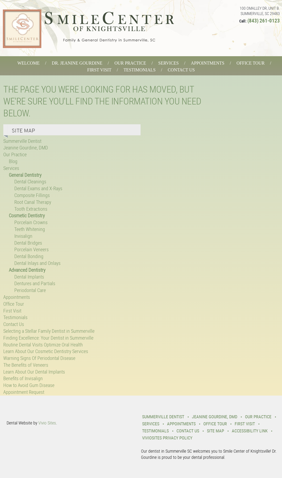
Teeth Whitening (29, 229)
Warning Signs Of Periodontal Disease (39, 358)
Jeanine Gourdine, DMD (25, 147)
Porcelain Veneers (31, 249)
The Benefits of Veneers (25, 365)
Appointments (207, 63)
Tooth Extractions (30, 209)
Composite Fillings (32, 195)
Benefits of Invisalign (23, 378)
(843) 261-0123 (263, 20)
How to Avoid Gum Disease (28, 385)
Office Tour (250, 63)
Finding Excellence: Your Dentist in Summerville (48, 338)
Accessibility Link (250, 431)
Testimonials (140, 69)
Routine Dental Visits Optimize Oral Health (43, 344)
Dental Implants (29, 276)
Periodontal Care (30, 290)
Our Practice (130, 63)
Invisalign (23, 236)
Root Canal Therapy (32, 202)
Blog (13, 161)
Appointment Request (23, 392)
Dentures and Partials (34, 283)
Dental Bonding (28, 256)
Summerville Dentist (22, 141)
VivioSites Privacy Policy (167, 438)
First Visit (99, 69)
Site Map (215, 431)
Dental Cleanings (30, 181)
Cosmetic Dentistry (27, 215)
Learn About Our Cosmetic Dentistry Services (45, 351)
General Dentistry (25, 175)
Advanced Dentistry (27, 270)
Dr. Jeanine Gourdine (77, 63)
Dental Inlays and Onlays (37, 263)
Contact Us (181, 69)
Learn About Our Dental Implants (34, 371)
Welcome (28, 63)
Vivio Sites (47, 423)
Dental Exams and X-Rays (38, 188)
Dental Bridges (28, 243)
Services (168, 63)
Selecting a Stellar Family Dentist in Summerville (49, 331)
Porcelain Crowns (31, 222)
